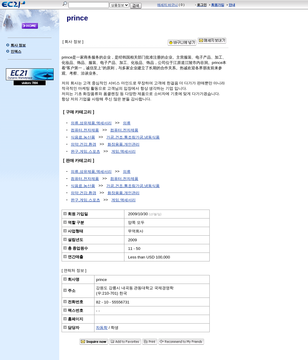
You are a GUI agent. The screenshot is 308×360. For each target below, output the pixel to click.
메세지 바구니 (167, 5)
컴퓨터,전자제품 (85, 130)
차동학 (102, 327)
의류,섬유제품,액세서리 (91, 123)
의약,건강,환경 (83, 144)
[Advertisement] (29, 128)
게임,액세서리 (123, 151)
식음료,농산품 (83, 137)
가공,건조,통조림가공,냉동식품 (133, 137)
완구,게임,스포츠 (85, 151)
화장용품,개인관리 (123, 144)
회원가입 (217, 5)
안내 (232, 5)
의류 (127, 123)
